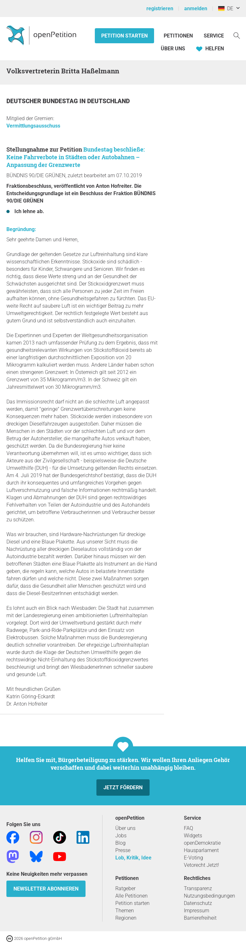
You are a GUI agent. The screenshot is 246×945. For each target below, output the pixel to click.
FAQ (188, 828)
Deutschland (108, 101)
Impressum (196, 911)
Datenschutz (198, 903)
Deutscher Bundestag (42, 101)
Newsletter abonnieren (45, 889)
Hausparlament (201, 850)
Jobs (121, 836)
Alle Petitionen (131, 896)
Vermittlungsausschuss (33, 126)
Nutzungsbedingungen (209, 896)
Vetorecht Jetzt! (201, 865)
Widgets (193, 836)
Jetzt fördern (123, 787)
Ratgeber (125, 888)
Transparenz (198, 888)
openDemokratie (202, 843)
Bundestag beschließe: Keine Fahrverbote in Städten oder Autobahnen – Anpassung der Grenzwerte (75, 157)
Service (214, 36)
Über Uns (173, 49)
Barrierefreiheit (200, 918)
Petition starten (124, 36)
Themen (124, 911)
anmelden (195, 8)
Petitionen (179, 36)
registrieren (159, 8)
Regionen (125, 918)
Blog (120, 843)
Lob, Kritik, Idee (133, 858)
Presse (122, 850)
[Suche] (237, 35)
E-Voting (193, 858)
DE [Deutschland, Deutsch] (225, 8)
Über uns (125, 828)
